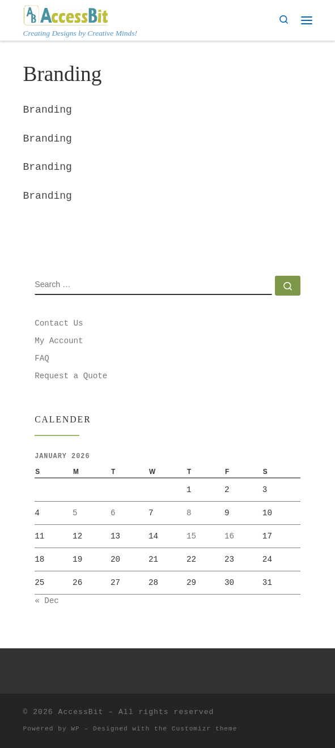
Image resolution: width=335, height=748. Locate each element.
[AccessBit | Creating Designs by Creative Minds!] (65, 14)
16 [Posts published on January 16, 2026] (229, 536)
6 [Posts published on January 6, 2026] (113, 513)
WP (75, 728)
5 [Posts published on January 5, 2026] (75, 513)
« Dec (47, 600)
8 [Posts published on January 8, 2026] (189, 513)
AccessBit (81, 712)
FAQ (42, 358)
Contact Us (59, 323)
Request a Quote (71, 376)
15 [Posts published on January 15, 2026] (191, 536)
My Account (59, 340)
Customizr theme (205, 728)
